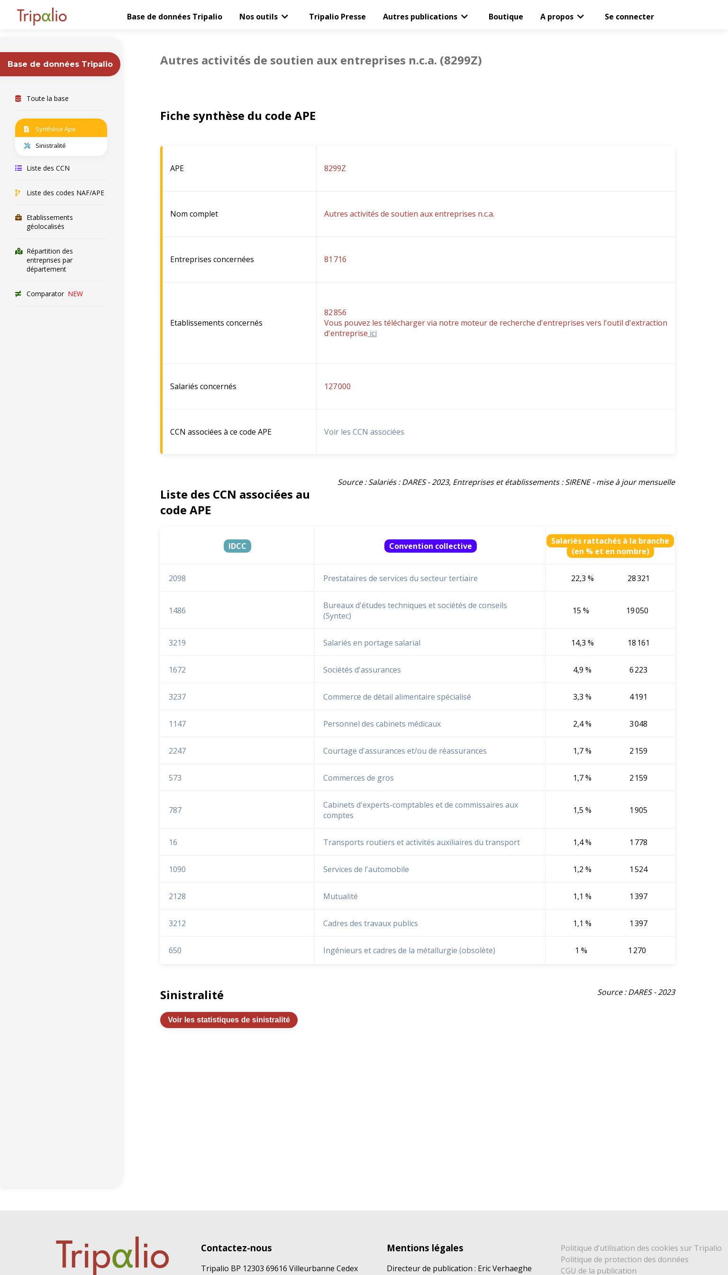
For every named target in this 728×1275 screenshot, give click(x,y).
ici (372, 333)
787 (175, 810)
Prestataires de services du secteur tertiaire (400, 578)
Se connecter (629, 16)
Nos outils (258, 16)
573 (175, 778)
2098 (177, 578)
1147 (177, 724)
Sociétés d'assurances (362, 670)
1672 (177, 670)
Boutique (506, 16)
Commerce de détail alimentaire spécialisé (397, 697)
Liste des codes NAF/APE (59, 192)
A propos (556, 16)
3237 (177, 697)
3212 (177, 923)
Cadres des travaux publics (370, 923)
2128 (177, 896)
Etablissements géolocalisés (44, 222)
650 (175, 950)
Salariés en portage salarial (371, 643)
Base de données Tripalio (174, 16)
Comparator (49, 293)
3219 (177, 643)
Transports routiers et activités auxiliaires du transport (421, 842)
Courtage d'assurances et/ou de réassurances (405, 751)
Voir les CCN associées (364, 432)
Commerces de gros (358, 778)
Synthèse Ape (50, 129)
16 (173, 842)
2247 (177, 751)
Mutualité (340, 896)
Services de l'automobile (366, 869)
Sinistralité (45, 145)
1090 (177, 869)
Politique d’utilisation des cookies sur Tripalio (641, 1248)
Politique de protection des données (625, 1259)
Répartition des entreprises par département (44, 259)
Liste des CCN (42, 168)
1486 (177, 610)
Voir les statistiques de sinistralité (229, 1020)
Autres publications (420, 16)
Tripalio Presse (337, 16)
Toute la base (42, 98)
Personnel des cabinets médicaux (382, 724)
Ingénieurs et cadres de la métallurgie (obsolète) (409, 950)
